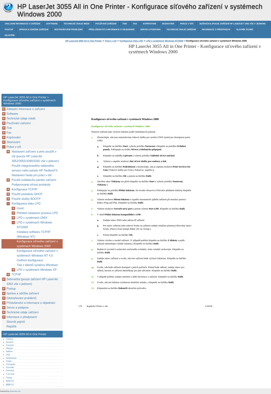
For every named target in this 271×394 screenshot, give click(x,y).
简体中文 (10, 381)
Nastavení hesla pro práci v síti (32, 175)
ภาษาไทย (10, 374)
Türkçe (9, 378)
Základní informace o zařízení (22, 24)
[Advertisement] (95, 69)
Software (52, 24)
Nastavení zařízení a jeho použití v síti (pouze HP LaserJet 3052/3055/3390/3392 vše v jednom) (35, 156)
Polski (8, 361)
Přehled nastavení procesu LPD (37, 213)
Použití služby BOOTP (26, 198)
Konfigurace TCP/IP (24, 189)
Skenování (168, 24)
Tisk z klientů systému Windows (37, 265)
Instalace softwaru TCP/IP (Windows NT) (33, 234)
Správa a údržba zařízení (33, 29)
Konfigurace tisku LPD (131, 41)
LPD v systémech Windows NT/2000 (164, 41)
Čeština (9, 339)
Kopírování (149, 24)
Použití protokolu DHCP (27, 194)
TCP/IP (16, 274)
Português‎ (10, 364)
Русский (10, 367)
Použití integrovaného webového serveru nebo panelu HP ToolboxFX (35, 168)
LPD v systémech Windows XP (37, 269)
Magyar (9, 348)
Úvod (20, 208)
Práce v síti (186, 24)
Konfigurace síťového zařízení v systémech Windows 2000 (37, 244)
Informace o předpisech (216, 29)
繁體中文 (10, 384)
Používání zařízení (105, 24)
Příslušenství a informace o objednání (111, 29)
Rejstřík (10, 35)
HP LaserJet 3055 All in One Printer (8, 7)
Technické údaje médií (76, 24)
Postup (9, 29)
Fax (135, 24)
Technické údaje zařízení (181, 29)
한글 (8, 354)
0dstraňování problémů (68, 29)
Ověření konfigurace (30, 260)
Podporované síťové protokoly (31, 184)
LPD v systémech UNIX (32, 217)
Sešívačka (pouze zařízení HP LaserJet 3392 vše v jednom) (232, 24)
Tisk (124, 24)
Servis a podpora (150, 29)
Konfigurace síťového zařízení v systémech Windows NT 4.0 (37, 253)
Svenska (10, 370)
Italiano (9, 351)
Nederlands (11, 358)
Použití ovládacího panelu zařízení (34, 179)
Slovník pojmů (244, 29)
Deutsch (9, 342)
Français (10, 345)
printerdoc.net (15, 391)
